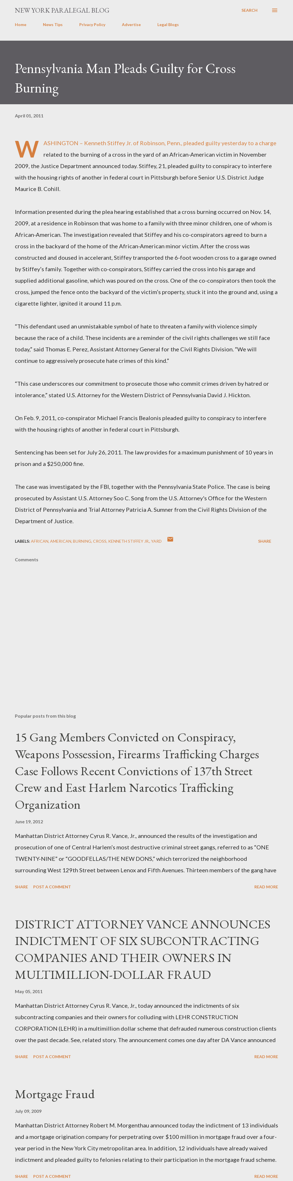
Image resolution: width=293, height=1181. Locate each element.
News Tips (53, 24)
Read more (266, 886)
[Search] (249, 10)
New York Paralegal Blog (62, 10)
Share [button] (264, 541)
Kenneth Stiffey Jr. (128, 541)
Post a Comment (52, 886)
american (60, 541)
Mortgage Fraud (55, 1094)
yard (156, 541)
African (39, 541)
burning (82, 541)
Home (20, 24)
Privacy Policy (92, 24)
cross (99, 541)
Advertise (131, 24)
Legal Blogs (168, 24)
